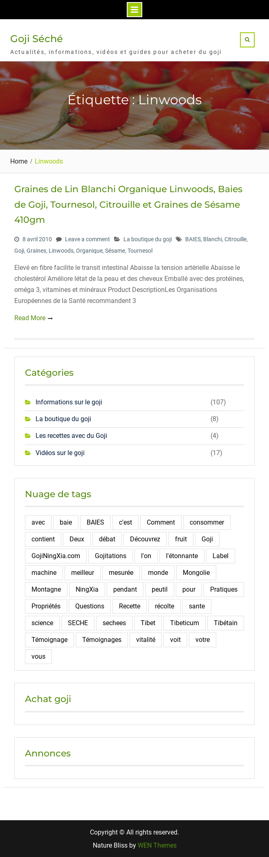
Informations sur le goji (69, 402)
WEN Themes (157, 845)
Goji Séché (36, 39)
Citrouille (235, 239)
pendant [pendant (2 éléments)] (125, 589)
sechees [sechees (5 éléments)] (114, 623)
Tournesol (140, 250)
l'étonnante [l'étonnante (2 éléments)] (182, 556)
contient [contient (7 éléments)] (43, 539)
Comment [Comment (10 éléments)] (161, 522)
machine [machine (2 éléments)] (43, 573)
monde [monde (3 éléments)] (158, 573)
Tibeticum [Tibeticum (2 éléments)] (184, 623)
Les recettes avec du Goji (71, 436)
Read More (29, 318)
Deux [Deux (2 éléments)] (76, 539)
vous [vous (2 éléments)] (38, 656)
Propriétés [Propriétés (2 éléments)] (46, 606)
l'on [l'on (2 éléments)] (146, 556)
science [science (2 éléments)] (42, 623)
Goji (19, 250)
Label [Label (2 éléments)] (221, 556)
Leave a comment (87, 239)
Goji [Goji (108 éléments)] (207, 539)
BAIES (193, 239)
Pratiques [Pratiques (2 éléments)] (224, 589)
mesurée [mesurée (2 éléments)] (121, 573)
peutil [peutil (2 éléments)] (160, 589)
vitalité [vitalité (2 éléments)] (145, 640)
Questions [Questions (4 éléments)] (89, 606)
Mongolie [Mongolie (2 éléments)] (196, 573)
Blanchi (212, 239)
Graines (36, 250)
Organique (89, 250)
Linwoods (61, 250)
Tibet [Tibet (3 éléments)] (148, 623)
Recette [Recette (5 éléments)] (129, 606)
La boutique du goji (147, 239)
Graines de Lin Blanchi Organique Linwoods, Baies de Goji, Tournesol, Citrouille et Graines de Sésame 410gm (128, 204)
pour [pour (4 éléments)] (188, 589)
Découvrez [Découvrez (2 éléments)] (145, 539)
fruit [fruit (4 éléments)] (181, 539)
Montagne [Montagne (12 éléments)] (46, 589)
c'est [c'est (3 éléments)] (125, 522)
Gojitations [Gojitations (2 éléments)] (110, 556)
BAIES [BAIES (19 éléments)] (95, 522)
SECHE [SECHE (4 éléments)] (78, 623)
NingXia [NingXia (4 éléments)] (87, 589)
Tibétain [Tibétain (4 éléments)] (226, 623)
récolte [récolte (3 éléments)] (164, 606)
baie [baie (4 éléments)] (66, 522)
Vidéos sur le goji (60, 453)
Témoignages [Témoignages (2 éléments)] (101, 640)
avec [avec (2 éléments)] (38, 522)
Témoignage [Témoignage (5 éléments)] (49, 640)
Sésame (115, 250)
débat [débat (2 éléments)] (107, 539)
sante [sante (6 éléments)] (197, 606)
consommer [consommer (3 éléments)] (207, 522)
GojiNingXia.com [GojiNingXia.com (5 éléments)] (55, 556)
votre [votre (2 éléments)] (202, 640)
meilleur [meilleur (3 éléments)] (82, 573)
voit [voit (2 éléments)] (175, 640)
